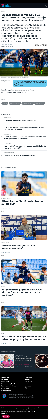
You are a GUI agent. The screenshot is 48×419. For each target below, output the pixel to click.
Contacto (28, 377)
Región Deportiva (9, 153)
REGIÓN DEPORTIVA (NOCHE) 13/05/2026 (19, 155)
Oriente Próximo (16, 1)
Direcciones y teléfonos (9, 384)
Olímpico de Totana (9, 125)
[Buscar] (45, 5)
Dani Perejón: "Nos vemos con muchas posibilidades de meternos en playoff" (25, 147)
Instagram (28, 384)
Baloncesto (7, 117)
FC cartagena (38, 1)
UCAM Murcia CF (15, 103)
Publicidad (5, 382)
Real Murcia (31, 1)
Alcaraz (44, 0)
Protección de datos (8, 386)
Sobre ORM (5, 377)
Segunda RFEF (40, 103)
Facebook (28, 382)
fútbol (3, 11)
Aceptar (6, 416)
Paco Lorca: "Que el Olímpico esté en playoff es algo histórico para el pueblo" (24, 128)
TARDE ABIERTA (19, 355)
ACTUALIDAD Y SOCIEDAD (22, 364)
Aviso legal (5, 388)
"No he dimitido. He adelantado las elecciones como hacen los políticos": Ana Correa (23, 358)
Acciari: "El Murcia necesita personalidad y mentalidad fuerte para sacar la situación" (25, 138)
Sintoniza (4, 379)
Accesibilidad (6, 390)
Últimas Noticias (24, 1)
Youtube (28, 386)
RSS (26, 388)
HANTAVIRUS (10, 0)
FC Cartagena (8, 143)
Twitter (27, 379)
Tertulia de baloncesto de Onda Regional (20, 120)
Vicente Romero (27, 103)
